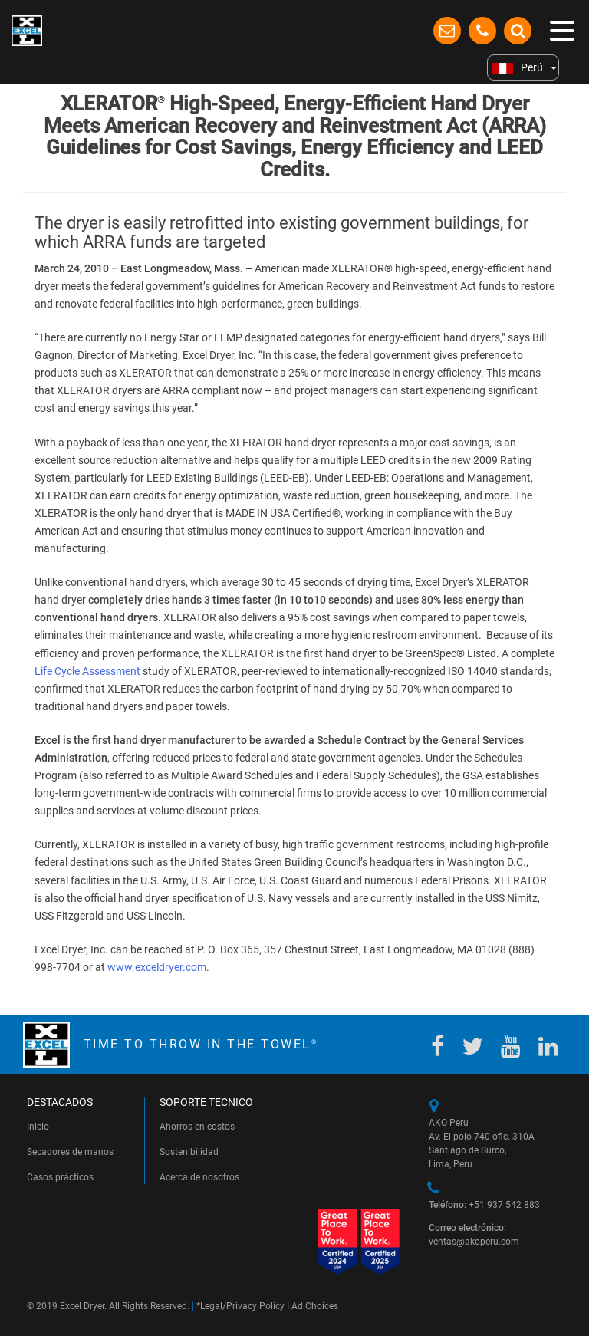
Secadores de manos (70, 1152)
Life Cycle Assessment (87, 671)
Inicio (38, 1126)
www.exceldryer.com (156, 967)
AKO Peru (449, 1122)
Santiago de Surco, (467, 1150)
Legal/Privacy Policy (242, 1306)
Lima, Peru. (452, 1164)
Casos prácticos (60, 1177)
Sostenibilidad (189, 1152)
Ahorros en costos (197, 1126)
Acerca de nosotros (199, 1177)
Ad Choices (314, 1306)
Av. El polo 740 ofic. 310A (483, 1136)
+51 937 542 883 (484, 1204)
